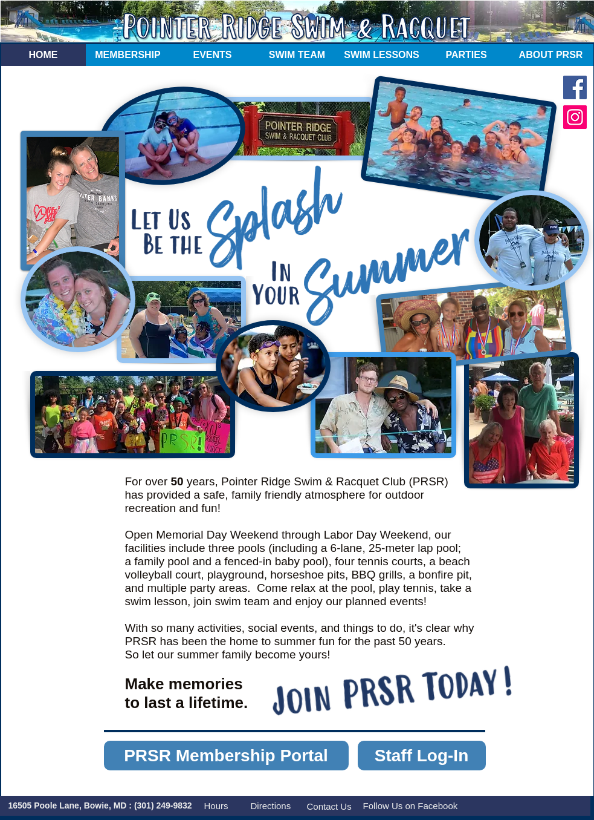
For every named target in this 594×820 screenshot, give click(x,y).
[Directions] (273, 806)
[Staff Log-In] (422, 755)
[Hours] (216, 806)
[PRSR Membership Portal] (226, 755)
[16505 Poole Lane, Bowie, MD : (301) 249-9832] (100, 806)
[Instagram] (575, 117)
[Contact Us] (330, 806)
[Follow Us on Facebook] (412, 806)
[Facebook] (575, 87)
